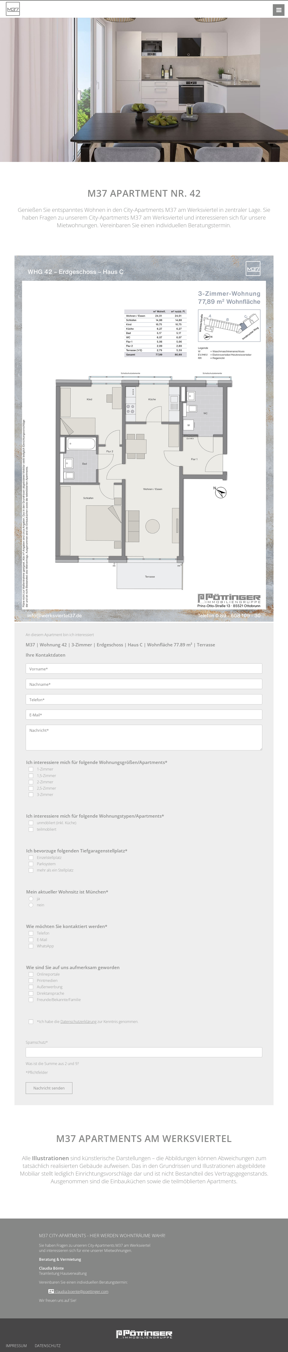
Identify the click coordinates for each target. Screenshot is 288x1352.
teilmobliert (46, 829)
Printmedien (47, 980)
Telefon (43, 933)
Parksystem (46, 863)
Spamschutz (37, 1042)
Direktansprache (50, 993)
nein (40, 904)
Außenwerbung (49, 986)
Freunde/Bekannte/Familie (59, 999)
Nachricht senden (49, 1088)
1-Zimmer (45, 769)
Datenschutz (47, 1345)
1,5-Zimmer (46, 775)
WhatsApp (45, 946)
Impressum (16, 1345)
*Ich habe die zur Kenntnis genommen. (88, 1021)
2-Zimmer (45, 782)
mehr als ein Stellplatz (55, 870)
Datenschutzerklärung (78, 1021)
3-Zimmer (45, 794)
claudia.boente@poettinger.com (81, 1291)
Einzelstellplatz (49, 857)
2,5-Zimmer (46, 788)
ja (38, 898)
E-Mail (42, 939)
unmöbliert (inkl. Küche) (56, 822)
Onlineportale (48, 974)
